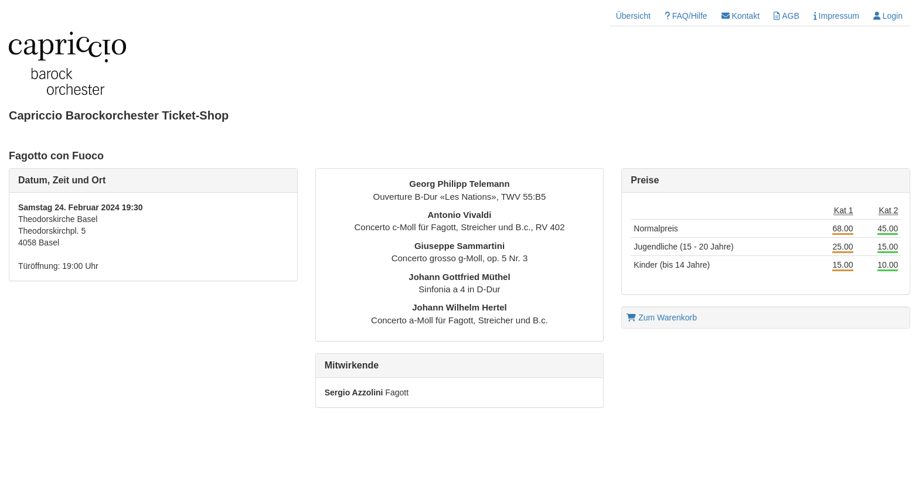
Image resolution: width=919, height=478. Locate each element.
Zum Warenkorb (662, 317)
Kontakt (740, 16)
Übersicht (633, 16)
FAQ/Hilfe (686, 16)
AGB (786, 16)
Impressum (836, 16)
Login (888, 16)
